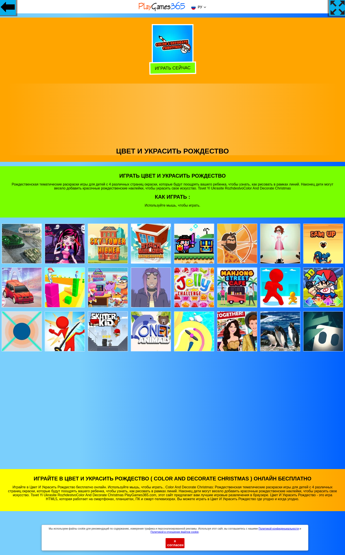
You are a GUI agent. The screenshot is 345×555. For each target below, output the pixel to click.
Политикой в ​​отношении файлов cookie (174, 532)
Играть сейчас (173, 68)
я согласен (175, 543)
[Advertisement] (172, 114)
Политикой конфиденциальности (278, 528)
